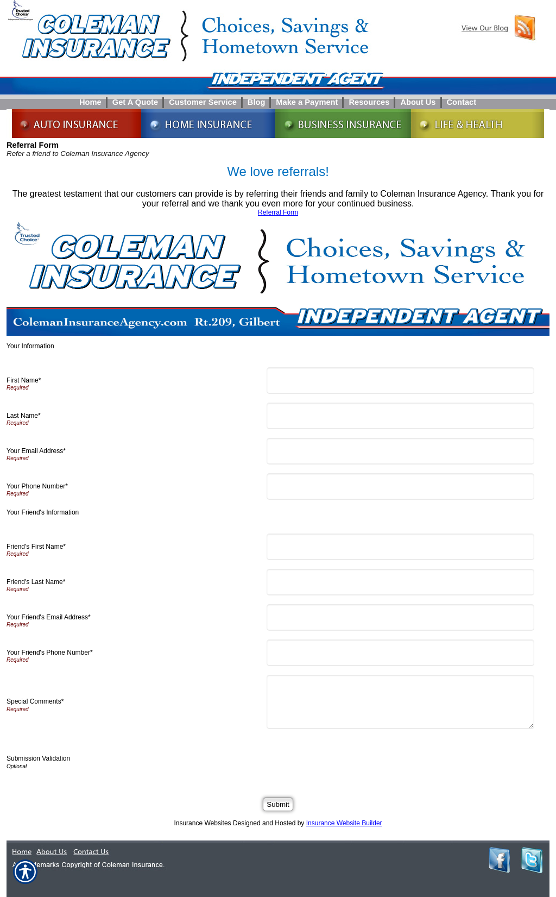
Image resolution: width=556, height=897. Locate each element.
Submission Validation (38, 758)
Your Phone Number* (37, 486)
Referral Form (278, 212)
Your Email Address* (36, 451)
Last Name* (24, 415)
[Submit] (278, 804)
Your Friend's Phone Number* (50, 652)
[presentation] (352, 759)
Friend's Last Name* (36, 582)
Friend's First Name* (36, 546)
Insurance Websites (202, 823)
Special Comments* (35, 701)
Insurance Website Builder (344, 823)
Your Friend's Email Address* (49, 617)
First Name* (24, 380)
